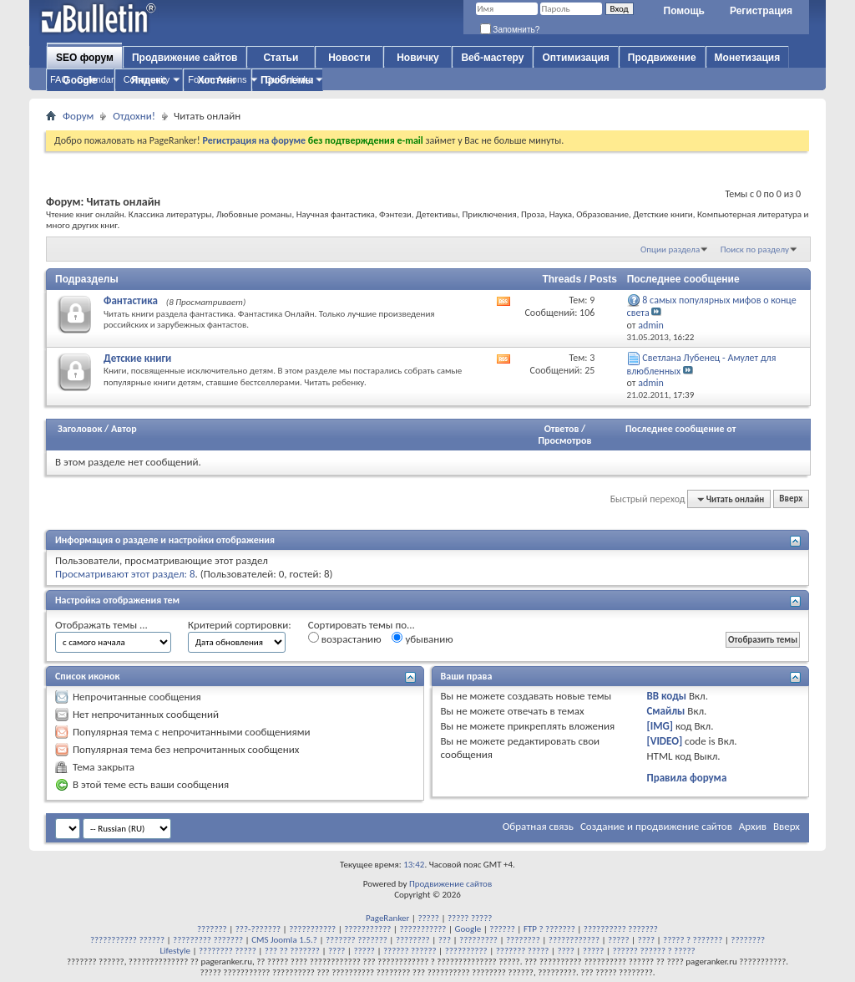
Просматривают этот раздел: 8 (125, 573)
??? (444, 939)
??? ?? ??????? (292, 950)
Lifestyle (174, 950)
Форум (78, 115)
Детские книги (137, 358)
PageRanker (387, 918)
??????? (212, 928)
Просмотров (564, 440)
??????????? (312, 928)
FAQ (59, 79)
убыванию (422, 638)
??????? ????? (522, 950)
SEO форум (85, 58)
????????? (478, 939)
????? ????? (470, 918)
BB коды (666, 695)
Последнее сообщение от (680, 429)
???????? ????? (227, 950)
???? (646, 939)
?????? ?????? (410, 950)
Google (468, 928)
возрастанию (345, 638)
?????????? (466, 950)
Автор (124, 429)
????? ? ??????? (692, 939)
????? (428, 918)
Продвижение (662, 58)
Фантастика (131, 300)
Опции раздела (670, 249)
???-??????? (258, 928)
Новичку (417, 58)
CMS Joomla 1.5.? (284, 939)
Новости (349, 58)
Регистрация (761, 11)
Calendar (95, 79)
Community (147, 79)
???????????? (574, 939)
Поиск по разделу (755, 249)
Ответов (561, 429)
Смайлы (665, 711)
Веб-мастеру (492, 58)
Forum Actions (217, 79)
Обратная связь (538, 826)
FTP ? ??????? (549, 928)
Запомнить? (510, 29)
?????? (502, 928)
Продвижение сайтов (184, 58)
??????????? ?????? (127, 939)
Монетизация (748, 58)
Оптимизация (575, 58)
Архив (752, 826)
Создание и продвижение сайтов (656, 826)
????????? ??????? (208, 939)
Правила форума (686, 777)
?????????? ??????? (621, 928)
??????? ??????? (356, 939)
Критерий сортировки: (239, 624)
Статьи (280, 58)
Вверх (790, 499)
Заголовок (80, 429)
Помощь (684, 11)
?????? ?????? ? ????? (653, 950)
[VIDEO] (664, 741)
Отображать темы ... (101, 624)
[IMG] (659, 726)
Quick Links (289, 79)
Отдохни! (134, 115)
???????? (413, 939)
